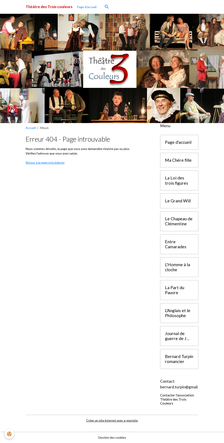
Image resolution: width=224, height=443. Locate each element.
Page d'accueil (86, 7)
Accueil (31, 128)
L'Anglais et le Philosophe (177, 313)
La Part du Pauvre (174, 290)
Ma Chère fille (178, 160)
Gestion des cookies (112, 437)
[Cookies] (9, 434)
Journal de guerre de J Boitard (175, 336)
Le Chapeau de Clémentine (178, 221)
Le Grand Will (178, 200)
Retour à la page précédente (45, 162)
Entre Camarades (175, 244)
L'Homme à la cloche (177, 267)
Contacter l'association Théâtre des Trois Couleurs (177, 399)
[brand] (49, 7)
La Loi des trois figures (176, 180)
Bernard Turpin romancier (179, 359)
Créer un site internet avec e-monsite (112, 420)
